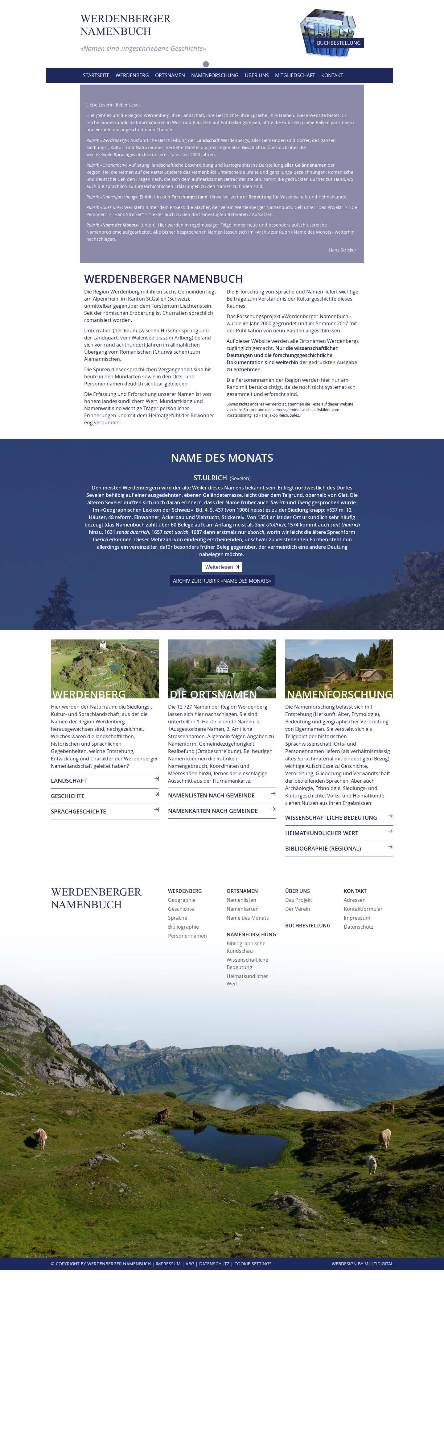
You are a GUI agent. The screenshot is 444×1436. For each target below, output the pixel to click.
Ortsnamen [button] (170, 75)
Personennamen (187, 1101)
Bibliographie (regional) (323, 1014)
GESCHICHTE (67, 962)
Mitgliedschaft (295, 75)
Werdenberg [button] (132, 75)
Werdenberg (185, 1057)
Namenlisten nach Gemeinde (211, 961)
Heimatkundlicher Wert (321, 999)
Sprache (177, 1083)
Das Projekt (298, 1066)
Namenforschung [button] (215, 75)
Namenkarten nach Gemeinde (213, 976)
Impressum (357, 1083)
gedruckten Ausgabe (333, 528)
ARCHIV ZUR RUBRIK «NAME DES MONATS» (222, 746)
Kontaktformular (363, 1075)
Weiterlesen (222, 733)
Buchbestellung (308, 1091)
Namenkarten (243, 1075)
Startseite (96, 75)
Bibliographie (183, 1092)
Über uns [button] (257, 75)
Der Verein (297, 1075)
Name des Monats (248, 1083)
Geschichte (181, 1075)
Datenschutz (358, 1092)
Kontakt (355, 1057)
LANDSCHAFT (69, 946)
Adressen (355, 1066)
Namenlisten (241, 1066)
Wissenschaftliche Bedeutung (331, 983)
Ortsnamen (242, 1057)
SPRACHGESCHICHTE (78, 977)
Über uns (297, 1057)
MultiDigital (378, 1430)
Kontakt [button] (332, 75)
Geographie (181, 1066)
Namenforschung (251, 1100)
